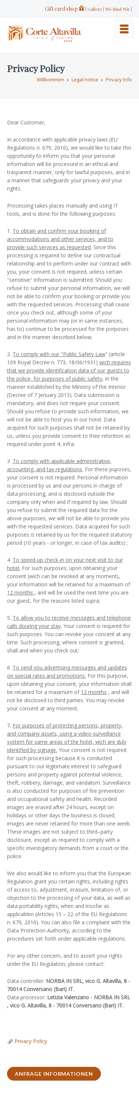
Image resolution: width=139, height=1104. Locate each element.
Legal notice (85, 79)
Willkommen (50, 79)
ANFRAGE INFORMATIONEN (54, 1074)
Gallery (94, 9)
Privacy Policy (30, 1041)
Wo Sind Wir (117, 9)
